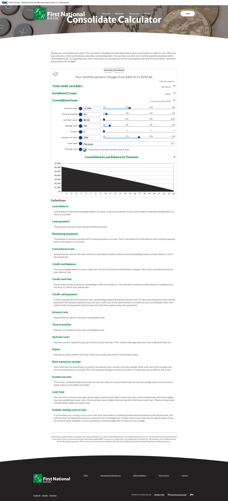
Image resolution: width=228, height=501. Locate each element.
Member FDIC (159, 495)
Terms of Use (164, 475)
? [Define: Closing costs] (80, 149)
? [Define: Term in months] (80, 114)
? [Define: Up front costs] (80, 120)
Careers (185, 475)
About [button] (147, 13)
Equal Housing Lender (178, 495)
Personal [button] (106, 13)
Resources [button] (134, 13)
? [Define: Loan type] (80, 143)
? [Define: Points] (80, 132)
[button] (114, 86)
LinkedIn (45, 495)
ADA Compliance (139, 475)
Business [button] (119, 13)
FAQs (86, 475)
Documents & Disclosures (110, 475)
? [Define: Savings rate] (80, 126)
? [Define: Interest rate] (80, 108)
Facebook (36, 495)
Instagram (53, 495)
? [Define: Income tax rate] (80, 138)
